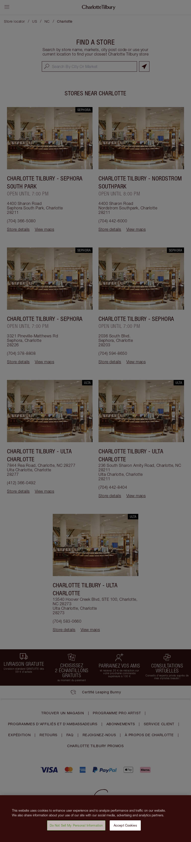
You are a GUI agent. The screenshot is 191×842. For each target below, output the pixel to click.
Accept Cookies (125, 828)
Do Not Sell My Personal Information (76, 828)
